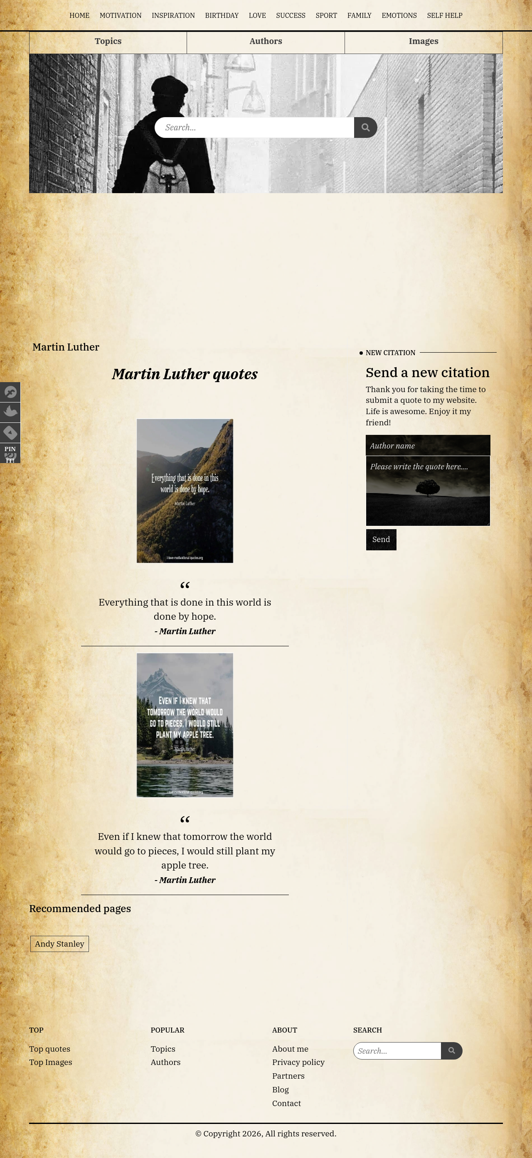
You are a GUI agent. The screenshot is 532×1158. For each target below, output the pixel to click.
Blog (280, 1089)
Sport (326, 15)
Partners (288, 1075)
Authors (166, 1062)
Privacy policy (298, 1062)
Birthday (222, 15)
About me (290, 1048)
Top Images (50, 1062)
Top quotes (49, 1048)
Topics (163, 1048)
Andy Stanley (59, 943)
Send (381, 539)
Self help (445, 15)
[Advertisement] (266, 255)
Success (291, 15)
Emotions (399, 15)
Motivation (121, 15)
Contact (286, 1103)
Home (79, 15)
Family (359, 15)
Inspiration (173, 15)
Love (257, 15)
